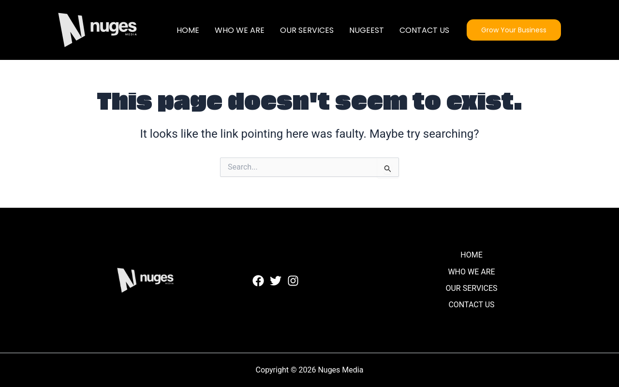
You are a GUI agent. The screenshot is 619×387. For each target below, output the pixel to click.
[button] (514, 30)
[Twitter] (275, 281)
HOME (188, 30)
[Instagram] (293, 281)
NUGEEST (366, 30)
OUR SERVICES (307, 30)
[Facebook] (258, 281)
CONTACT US (424, 30)
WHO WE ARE (240, 30)
